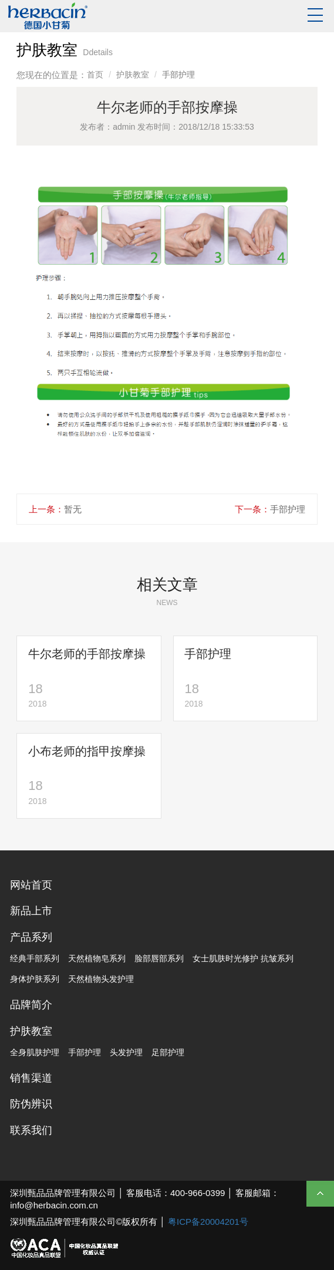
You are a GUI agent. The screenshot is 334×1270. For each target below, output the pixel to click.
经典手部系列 (34, 958)
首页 (95, 74)
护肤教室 (132, 74)
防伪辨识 (31, 1104)
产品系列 (31, 937)
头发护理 (126, 1052)
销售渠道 (31, 1078)
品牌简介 (31, 1005)
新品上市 (31, 911)
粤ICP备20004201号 (208, 1222)
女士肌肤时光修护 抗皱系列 (243, 958)
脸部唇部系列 (159, 958)
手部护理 (287, 509)
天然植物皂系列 (97, 958)
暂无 (73, 509)
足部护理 (167, 1052)
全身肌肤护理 (34, 1052)
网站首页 (31, 885)
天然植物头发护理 (101, 979)
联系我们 (31, 1130)
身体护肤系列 (34, 979)
